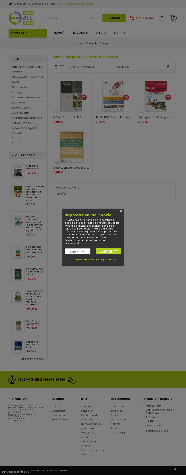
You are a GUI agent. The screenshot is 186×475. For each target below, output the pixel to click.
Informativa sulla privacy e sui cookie (96, 259)
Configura (77, 251)
